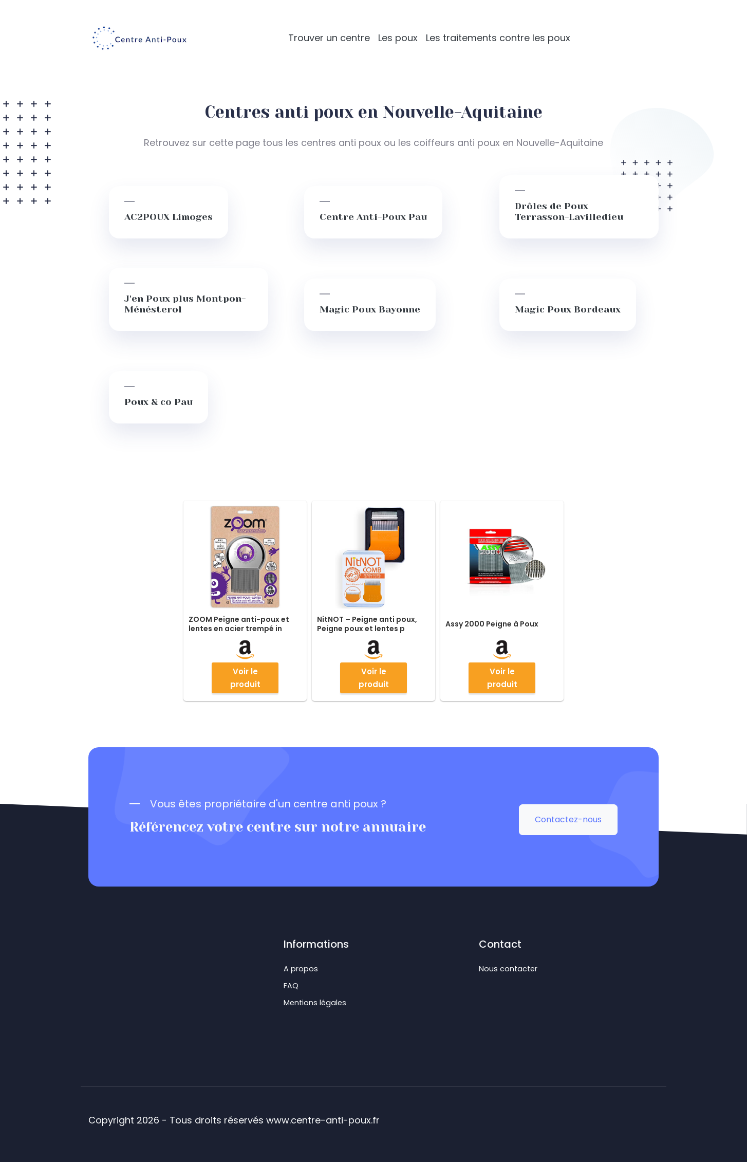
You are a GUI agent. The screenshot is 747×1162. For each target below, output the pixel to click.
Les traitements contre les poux (498, 37)
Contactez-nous (568, 819)
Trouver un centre (329, 37)
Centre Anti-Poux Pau (373, 217)
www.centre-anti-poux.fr (323, 1120)
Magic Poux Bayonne (370, 309)
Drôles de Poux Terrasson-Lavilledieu (569, 212)
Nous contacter (508, 969)
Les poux (398, 37)
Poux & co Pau (158, 402)
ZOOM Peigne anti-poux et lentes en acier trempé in (239, 624)
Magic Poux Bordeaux (568, 309)
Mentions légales (315, 1003)
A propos (301, 969)
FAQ (291, 986)
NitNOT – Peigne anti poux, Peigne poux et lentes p (367, 624)
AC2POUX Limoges (168, 217)
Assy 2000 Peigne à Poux (491, 624)
